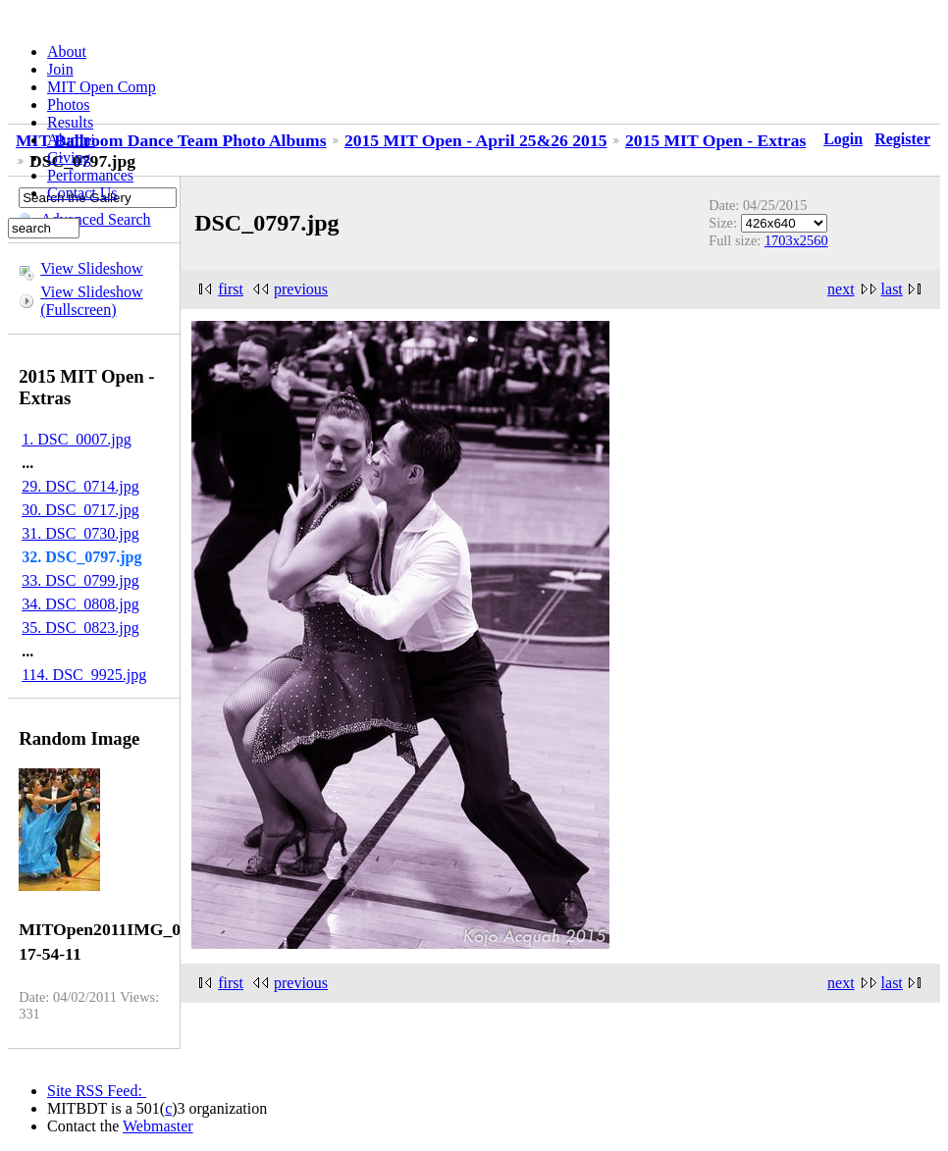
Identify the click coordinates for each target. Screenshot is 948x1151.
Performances (90, 175)
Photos (68, 104)
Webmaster (158, 1126)
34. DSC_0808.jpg (80, 604)
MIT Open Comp (101, 86)
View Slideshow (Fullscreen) (91, 301)
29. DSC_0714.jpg (80, 486)
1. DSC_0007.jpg (77, 439)
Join (60, 69)
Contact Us (82, 192)
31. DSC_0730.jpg (80, 533)
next (841, 289)
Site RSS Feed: (96, 1090)
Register (902, 139)
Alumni (71, 139)
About (66, 51)
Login (843, 139)
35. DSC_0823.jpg (80, 627)
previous (301, 289)
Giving (68, 157)
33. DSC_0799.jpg (80, 580)
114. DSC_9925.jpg (84, 674)
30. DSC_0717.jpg (80, 509)
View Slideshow (91, 268)
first (230, 289)
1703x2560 (796, 240)
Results (70, 122)
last (892, 289)
